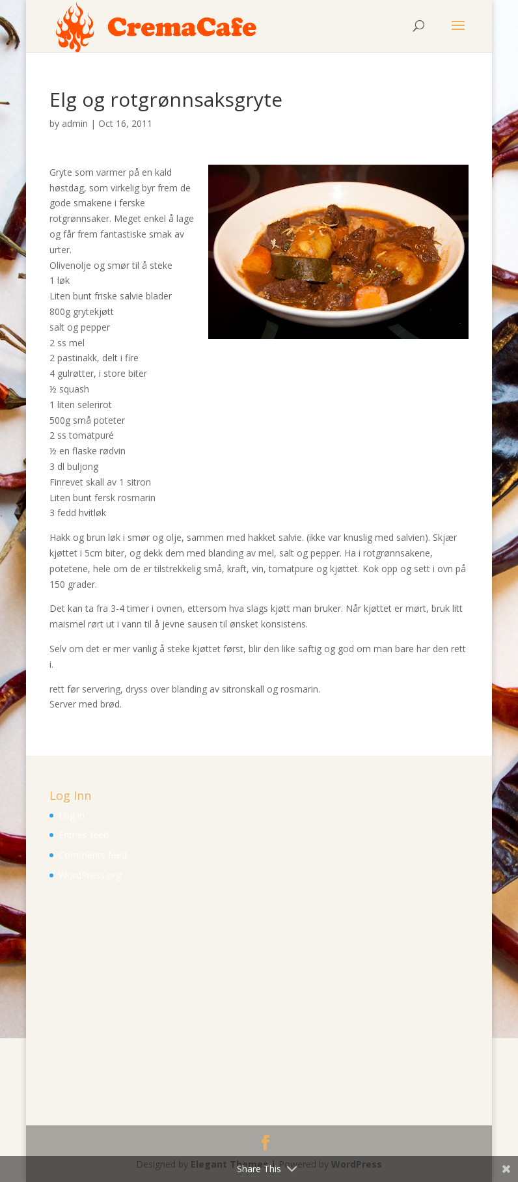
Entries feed (84, 835)
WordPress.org (90, 875)
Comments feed (93, 855)
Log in (72, 815)
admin (75, 123)
